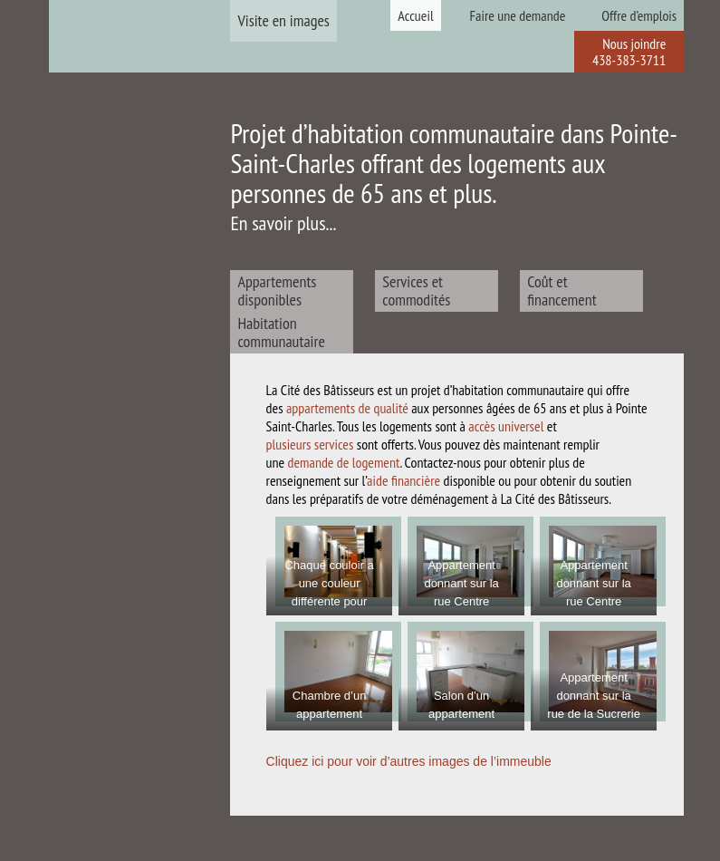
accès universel (505, 426)
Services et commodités (416, 290)
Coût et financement (561, 290)
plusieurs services (310, 444)
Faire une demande (518, 15)
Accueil (415, 15)
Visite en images (283, 20)
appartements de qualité (347, 408)
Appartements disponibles (276, 290)
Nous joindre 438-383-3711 (629, 51)
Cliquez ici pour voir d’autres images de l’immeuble (409, 761)
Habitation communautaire (280, 332)
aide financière (403, 480)
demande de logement (344, 462)
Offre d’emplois (639, 15)
